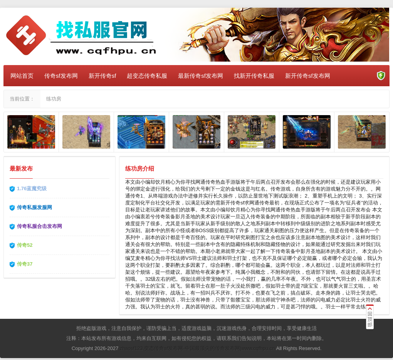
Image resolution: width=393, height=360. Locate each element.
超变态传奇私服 (147, 75)
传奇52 (24, 245)
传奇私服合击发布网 (39, 226)
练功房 (53, 99)
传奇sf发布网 (61, 75)
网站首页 (22, 75)
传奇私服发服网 (34, 207)
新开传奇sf (102, 75)
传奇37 (24, 264)
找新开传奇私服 (254, 75)
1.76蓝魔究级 (32, 188)
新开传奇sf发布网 (307, 75)
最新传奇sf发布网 (200, 75)
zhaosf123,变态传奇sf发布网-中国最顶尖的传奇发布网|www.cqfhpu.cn (197, 348)
